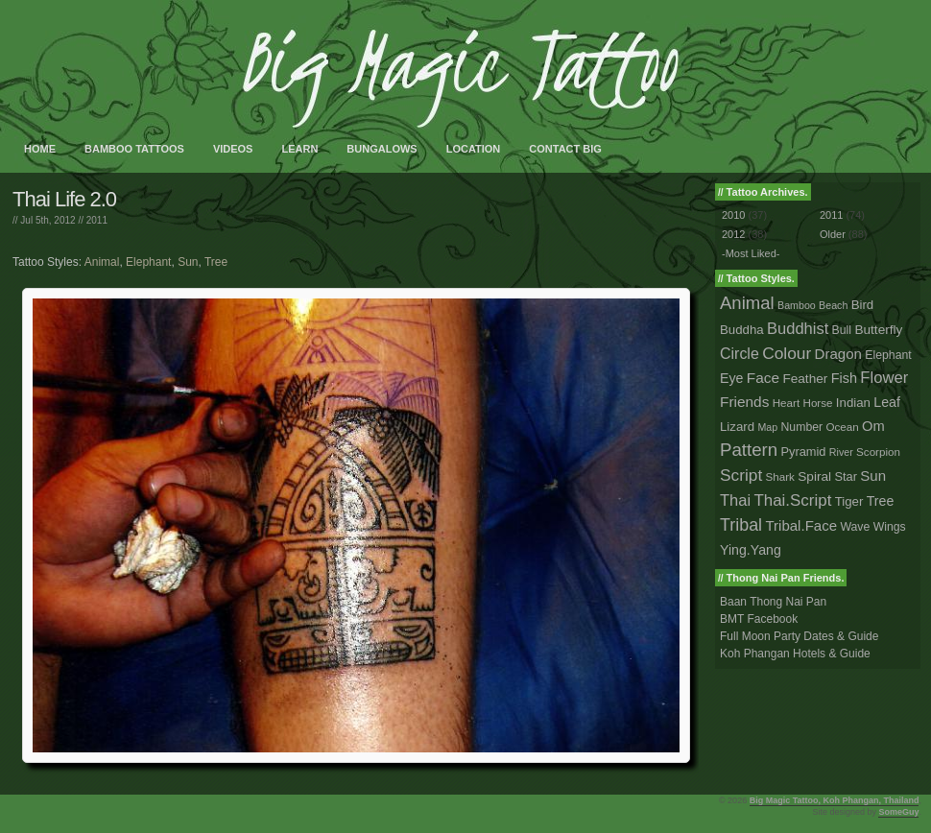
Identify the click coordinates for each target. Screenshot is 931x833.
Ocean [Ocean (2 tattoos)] (841, 426)
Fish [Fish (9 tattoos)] (844, 378)
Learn (299, 149)
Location (473, 149)
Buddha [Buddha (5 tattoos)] (742, 329)
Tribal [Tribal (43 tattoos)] (741, 525)
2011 (96, 220)
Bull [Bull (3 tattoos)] (841, 330)
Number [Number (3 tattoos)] (802, 427)
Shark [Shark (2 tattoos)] (780, 476)
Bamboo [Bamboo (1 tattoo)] (796, 305)
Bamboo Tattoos (134, 149)
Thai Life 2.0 (64, 199)
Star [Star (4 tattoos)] (845, 476)
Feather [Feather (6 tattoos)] (804, 378)
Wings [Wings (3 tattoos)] (889, 527)
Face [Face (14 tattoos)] (763, 377)
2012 (733, 234)
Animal (102, 262)
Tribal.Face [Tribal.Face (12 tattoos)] (801, 525)
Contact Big (565, 149)
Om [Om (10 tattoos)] (873, 426)
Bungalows (381, 149)
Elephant (148, 262)
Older (833, 234)
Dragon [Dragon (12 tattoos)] (838, 353)
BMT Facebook (759, 619)
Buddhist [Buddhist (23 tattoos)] (797, 328)
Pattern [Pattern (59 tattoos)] (748, 450)
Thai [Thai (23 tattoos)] (735, 500)
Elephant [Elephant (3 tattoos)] (888, 355)
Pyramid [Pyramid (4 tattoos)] (803, 451)
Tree (215, 262)
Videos (233, 149)
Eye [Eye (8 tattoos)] (731, 378)
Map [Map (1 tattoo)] (767, 427)
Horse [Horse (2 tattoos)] (818, 402)
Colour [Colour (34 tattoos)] (786, 353)
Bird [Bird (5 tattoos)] (862, 305)
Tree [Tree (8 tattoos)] (881, 501)
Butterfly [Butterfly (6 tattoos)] (878, 329)
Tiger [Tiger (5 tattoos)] (849, 501)
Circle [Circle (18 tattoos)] (739, 353)
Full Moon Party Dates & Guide (799, 636)
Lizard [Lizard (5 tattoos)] (737, 426)
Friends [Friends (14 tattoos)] (744, 401)
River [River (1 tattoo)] (841, 452)
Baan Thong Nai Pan (773, 601)
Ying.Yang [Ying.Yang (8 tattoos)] (750, 550)
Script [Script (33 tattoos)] (741, 475)
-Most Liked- (751, 253)
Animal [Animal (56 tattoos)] (747, 303)
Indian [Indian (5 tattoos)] (853, 402)
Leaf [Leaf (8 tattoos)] (886, 402)
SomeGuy (898, 812)
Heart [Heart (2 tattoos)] (786, 402)
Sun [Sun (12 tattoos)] (873, 475)
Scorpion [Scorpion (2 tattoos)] (878, 451)
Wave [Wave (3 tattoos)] (855, 527)
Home (40, 149)
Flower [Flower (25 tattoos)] (884, 378)
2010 (733, 215)
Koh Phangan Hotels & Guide (795, 653)
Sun (188, 262)
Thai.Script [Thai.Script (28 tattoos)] (792, 500)
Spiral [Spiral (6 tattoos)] (814, 476)
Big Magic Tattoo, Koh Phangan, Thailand (834, 800)
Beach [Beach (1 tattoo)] (833, 305)
